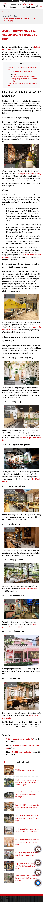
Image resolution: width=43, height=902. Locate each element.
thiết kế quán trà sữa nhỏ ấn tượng (28, 174)
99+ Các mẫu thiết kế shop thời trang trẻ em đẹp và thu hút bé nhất (27, 842)
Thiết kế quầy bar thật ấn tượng (22, 72)
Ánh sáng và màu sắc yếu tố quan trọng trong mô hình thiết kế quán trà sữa (24, 79)
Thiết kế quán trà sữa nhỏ (24, 770)
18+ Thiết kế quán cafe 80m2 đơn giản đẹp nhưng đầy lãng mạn (27, 818)
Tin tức (14, 16)
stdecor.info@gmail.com (22, 1)
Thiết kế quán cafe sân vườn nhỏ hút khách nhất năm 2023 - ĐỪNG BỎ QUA (27, 782)
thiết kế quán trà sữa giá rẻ (22, 752)
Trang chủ (5, 16)
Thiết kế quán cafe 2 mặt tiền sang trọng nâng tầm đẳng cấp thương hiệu (27, 794)
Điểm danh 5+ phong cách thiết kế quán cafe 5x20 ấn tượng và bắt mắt (27, 878)
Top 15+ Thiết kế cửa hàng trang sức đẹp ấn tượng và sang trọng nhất (27, 866)
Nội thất (15, 74)
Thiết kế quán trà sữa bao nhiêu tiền (19, 739)
